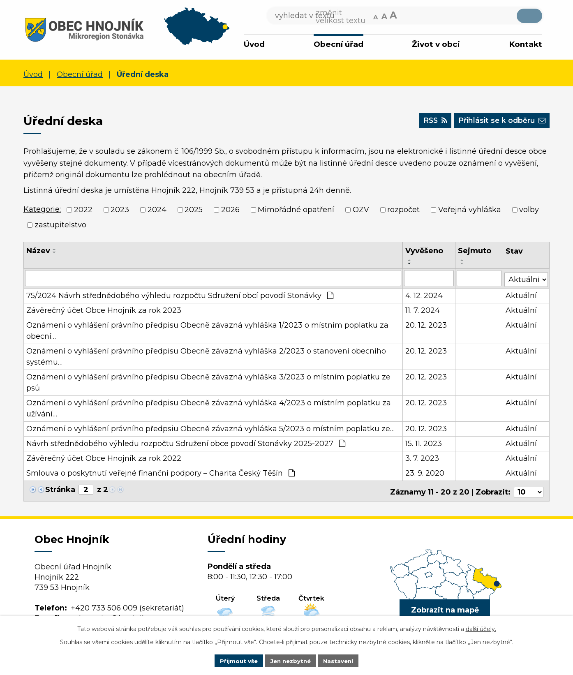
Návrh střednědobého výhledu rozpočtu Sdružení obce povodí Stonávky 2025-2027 (185, 442)
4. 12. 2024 (424, 294)
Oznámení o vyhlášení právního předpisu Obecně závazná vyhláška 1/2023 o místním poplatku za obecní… (207, 329)
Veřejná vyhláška (469, 209)
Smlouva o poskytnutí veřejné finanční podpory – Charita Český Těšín (160, 471)
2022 (83, 209)
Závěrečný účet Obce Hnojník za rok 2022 (103, 457)
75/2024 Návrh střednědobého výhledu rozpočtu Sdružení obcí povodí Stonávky (179, 294)
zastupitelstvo (60, 224)
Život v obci (436, 44)
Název (38, 250)
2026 (230, 209)
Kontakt (525, 44)
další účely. (481, 628)
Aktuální (521, 294)
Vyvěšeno (425, 250)
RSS (428, 122)
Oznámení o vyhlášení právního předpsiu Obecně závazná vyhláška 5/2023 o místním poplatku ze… (210, 427)
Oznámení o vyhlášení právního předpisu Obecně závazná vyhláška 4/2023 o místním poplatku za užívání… (208, 407)
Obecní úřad (338, 44)
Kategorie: (42, 209)
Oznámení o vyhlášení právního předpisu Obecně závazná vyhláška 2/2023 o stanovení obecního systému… (206, 355)
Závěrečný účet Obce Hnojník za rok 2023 (103, 309)
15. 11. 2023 (424, 442)
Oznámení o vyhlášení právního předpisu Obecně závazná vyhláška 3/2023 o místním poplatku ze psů (208, 381)
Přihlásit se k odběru (499, 122)
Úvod (254, 44)
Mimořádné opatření (296, 209)
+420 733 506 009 (104, 604)
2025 (194, 209)
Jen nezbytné (290, 660)
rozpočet (403, 209)
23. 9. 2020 (425, 471)
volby (529, 209)
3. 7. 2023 (422, 457)
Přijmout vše (236, 660)
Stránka (60, 488)
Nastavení (340, 660)
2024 (157, 209)
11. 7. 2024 (423, 309)
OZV (361, 209)
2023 (120, 209)
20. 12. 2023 (426, 323)
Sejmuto (474, 250)
